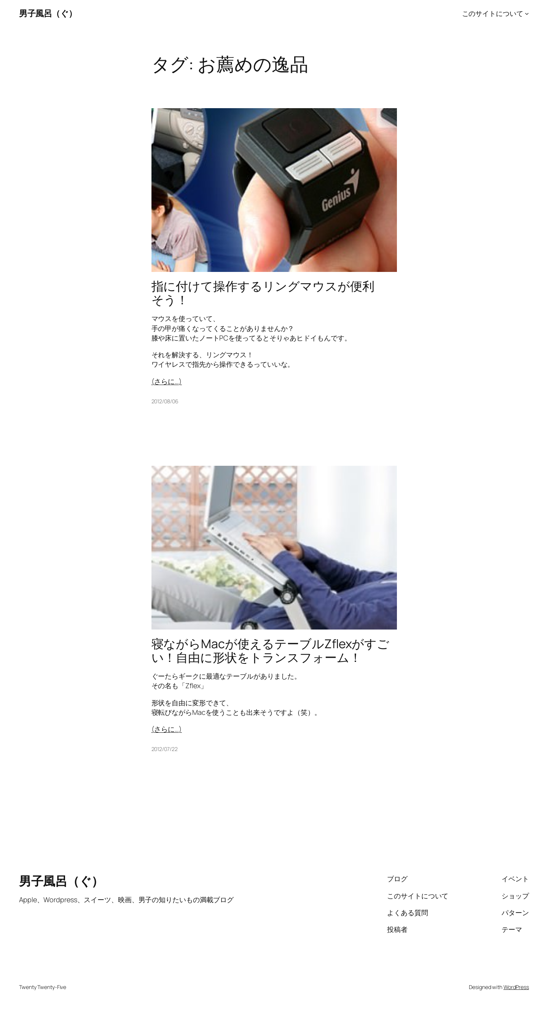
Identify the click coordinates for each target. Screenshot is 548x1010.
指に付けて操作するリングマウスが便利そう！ (262, 293)
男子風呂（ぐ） (48, 13)
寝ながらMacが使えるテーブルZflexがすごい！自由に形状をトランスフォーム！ (270, 650)
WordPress (516, 987)
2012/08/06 (164, 401)
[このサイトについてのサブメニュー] (527, 13)
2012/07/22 (164, 749)
